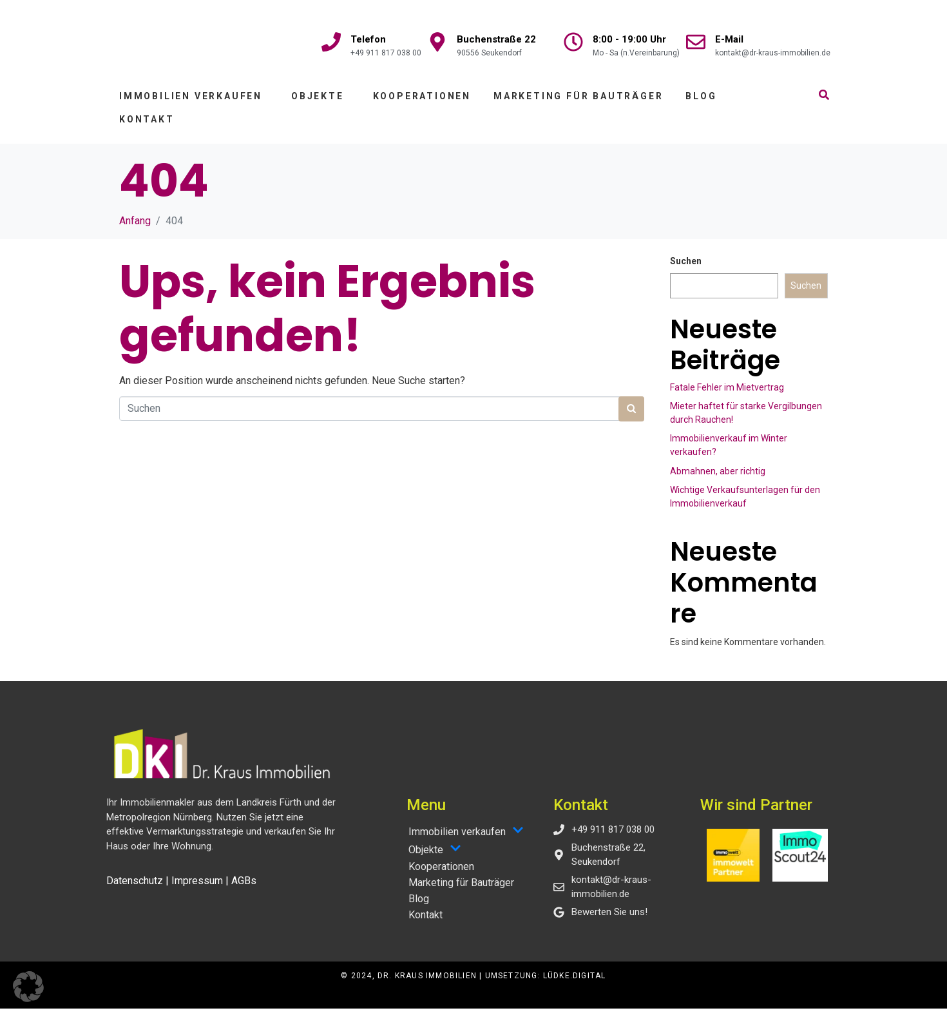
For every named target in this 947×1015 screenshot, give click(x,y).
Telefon (368, 39)
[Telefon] (331, 42)
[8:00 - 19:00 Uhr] (573, 42)
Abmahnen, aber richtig (717, 477)
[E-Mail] (695, 42)
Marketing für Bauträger (578, 102)
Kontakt (147, 126)
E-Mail (729, 39)
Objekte (317, 102)
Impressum (197, 887)
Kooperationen (422, 102)
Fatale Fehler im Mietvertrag (727, 394)
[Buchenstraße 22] (437, 42)
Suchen (686, 267)
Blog (700, 102)
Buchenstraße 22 (496, 39)
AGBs (243, 887)
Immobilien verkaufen (190, 102)
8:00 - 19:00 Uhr (629, 39)
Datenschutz (134, 887)
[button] (28, 986)
